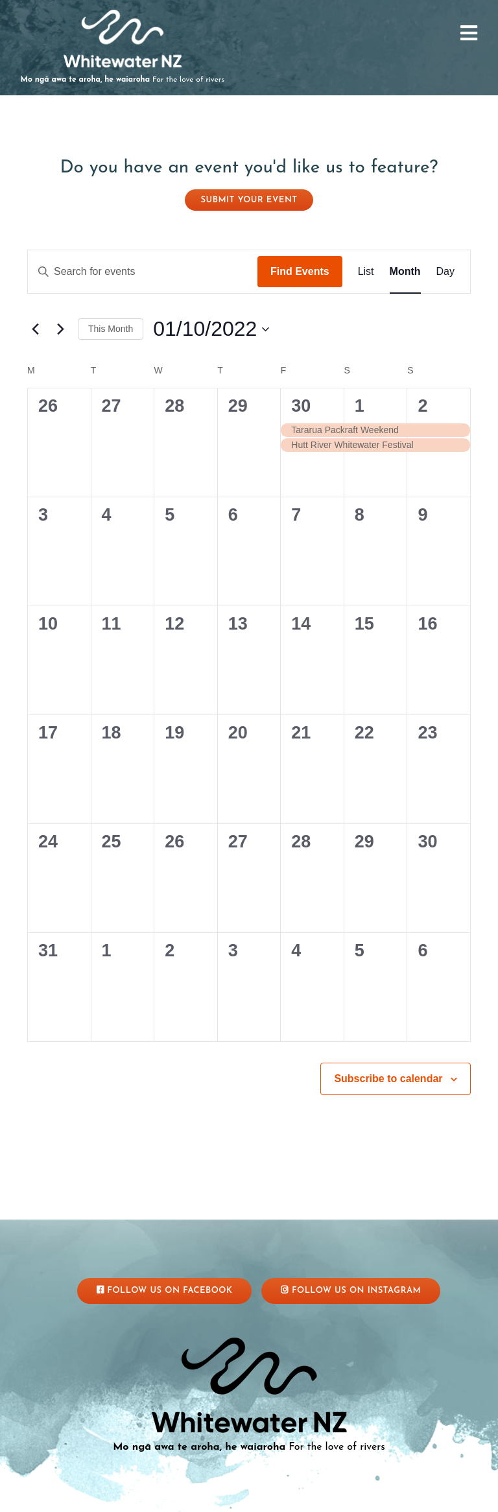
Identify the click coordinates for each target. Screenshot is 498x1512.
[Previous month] (35, 329)
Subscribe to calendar (388, 1078)
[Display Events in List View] (366, 271)
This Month (110, 329)
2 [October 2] (422, 406)
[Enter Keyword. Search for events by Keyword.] (142, 271)
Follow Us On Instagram (351, 1290)
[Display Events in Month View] (405, 271)
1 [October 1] (359, 406)
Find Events (299, 271)
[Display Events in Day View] (445, 271)
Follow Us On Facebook (165, 1290)
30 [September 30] (301, 406)
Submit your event (249, 200)
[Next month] (60, 329)
